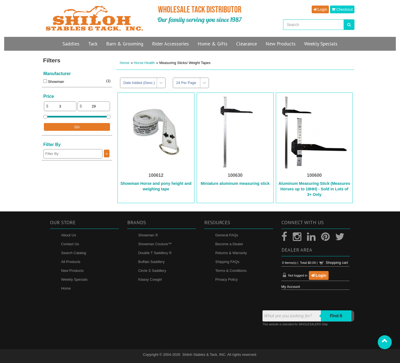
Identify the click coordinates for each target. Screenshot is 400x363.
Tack (93, 43)
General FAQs (226, 235)
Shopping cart (337, 262)
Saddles (70, 43)
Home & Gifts (213, 43)
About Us (68, 235)
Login (320, 9)
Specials (321, 43)
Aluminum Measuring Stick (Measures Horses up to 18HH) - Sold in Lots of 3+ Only (314, 189)
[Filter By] (72, 154)
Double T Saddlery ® (155, 253)
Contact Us (70, 244)
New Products (72, 271)
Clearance (246, 43)
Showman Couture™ (155, 244)
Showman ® (148, 235)
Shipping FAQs (227, 262)
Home (124, 63)
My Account (290, 287)
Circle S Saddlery (152, 271)
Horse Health (144, 63)
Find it (336, 315)
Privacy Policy (226, 279)
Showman (53, 82)
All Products (70, 262)
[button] (385, 342)
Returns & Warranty (231, 253)
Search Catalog (73, 253)
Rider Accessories (170, 43)
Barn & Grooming (124, 43)
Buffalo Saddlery (151, 262)
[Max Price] (94, 106)
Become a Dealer (229, 244)
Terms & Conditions (231, 271)
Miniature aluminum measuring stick (235, 183)
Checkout (342, 9)
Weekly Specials (74, 279)
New (281, 43)
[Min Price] (60, 106)
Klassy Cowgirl (150, 279)
